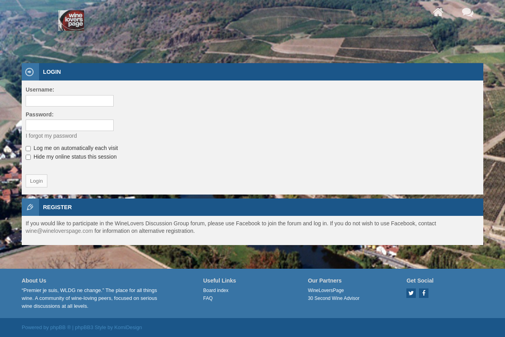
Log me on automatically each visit (72, 148)
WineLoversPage (326, 290)
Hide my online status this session (71, 157)
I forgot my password (51, 136)
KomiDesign (128, 327)
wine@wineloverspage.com (59, 231)
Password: (40, 114)
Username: (40, 89)
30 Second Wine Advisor (333, 298)
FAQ (208, 298)
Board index (215, 290)
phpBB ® (60, 327)
